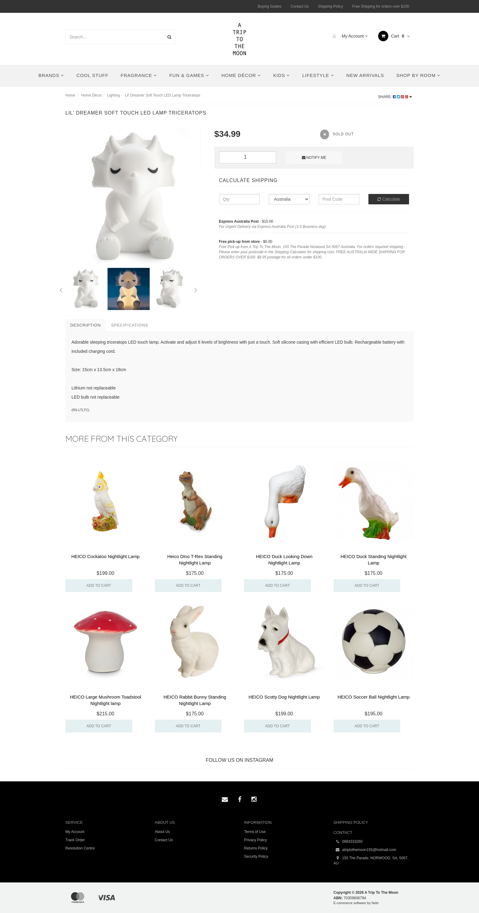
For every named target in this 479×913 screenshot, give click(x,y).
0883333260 (348, 841)
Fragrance (139, 75)
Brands (51, 75)
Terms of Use (255, 832)
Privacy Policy (255, 840)
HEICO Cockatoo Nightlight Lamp (105, 556)
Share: (395, 97)
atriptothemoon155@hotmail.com (365, 850)
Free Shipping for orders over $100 (380, 6)
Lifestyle (318, 75)
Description (85, 325)
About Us (162, 832)
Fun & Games (189, 75)
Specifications (129, 325)
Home (70, 95)
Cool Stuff (92, 75)
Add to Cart (98, 585)
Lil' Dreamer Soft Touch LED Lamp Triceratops (162, 95)
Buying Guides (269, 6)
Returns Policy (256, 848)
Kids (281, 75)
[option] (135, 198)
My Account (349, 36)
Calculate (388, 199)
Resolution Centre (80, 848)
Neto (374, 903)
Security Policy (256, 856)
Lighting (113, 95)
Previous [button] (61, 289)
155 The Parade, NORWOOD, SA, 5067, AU (371, 860)
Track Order (75, 840)
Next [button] (196, 289)
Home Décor (241, 75)
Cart (394, 36)
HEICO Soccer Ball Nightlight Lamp (374, 696)
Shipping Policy (330, 6)
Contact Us (300, 6)
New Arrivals (365, 75)
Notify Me (314, 157)
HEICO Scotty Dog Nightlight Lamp (284, 696)
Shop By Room (418, 75)
